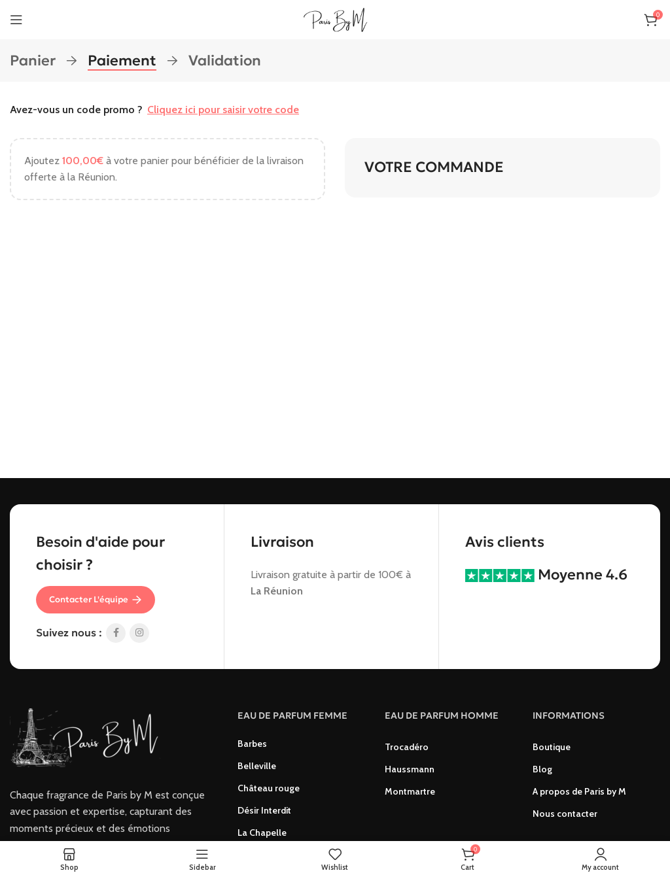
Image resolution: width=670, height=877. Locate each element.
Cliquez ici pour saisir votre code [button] (223, 109)
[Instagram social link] (139, 633)
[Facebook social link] (116, 633)
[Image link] (85, 737)
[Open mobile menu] (16, 20)
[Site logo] (335, 18)
